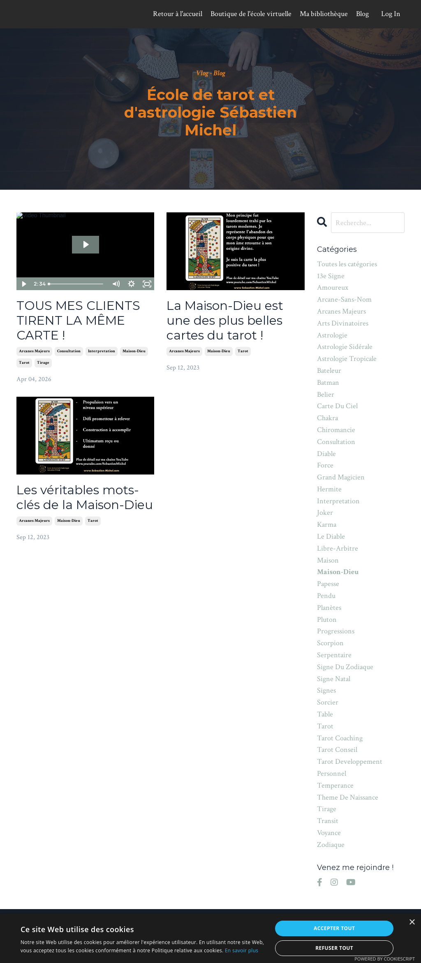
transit (327, 821)
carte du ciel (337, 406)
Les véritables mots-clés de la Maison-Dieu (84, 497)
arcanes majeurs (34, 351)
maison (328, 560)
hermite (329, 489)
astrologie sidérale (344, 346)
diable (326, 453)
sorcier (327, 702)
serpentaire (334, 655)
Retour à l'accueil (177, 14)
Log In (390, 14)
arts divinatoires (342, 323)
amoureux (332, 287)
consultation (69, 351)
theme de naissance (347, 797)
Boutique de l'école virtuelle (250, 14)
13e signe (331, 276)
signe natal (333, 679)
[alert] (210, 938)
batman (328, 382)
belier (325, 394)
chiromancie (336, 430)
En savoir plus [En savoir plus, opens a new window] (241, 950)
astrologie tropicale (347, 358)
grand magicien (341, 477)
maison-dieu (134, 351)
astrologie (332, 335)
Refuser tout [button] (334, 947)
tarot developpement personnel (349, 767)
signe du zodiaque (345, 667)
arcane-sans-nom (344, 299)
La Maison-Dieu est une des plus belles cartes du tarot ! (225, 320)
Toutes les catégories (347, 264)
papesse (328, 583)
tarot (24, 362)
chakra (327, 418)
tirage (43, 362)
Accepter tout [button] (334, 928)
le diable (331, 536)
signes (326, 690)
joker (325, 512)
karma (326, 524)
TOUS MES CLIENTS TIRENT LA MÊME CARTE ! (78, 320)
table (325, 714)
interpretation (101, 351)
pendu (326, 595)
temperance (335, 785)
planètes (329, 607)
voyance (329, 832)
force (325, 465)
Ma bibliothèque (324, 14)
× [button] (412, 922)
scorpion (330, 643)
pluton (327, 619)
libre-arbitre (337, 548)
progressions (335, 631)
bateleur (329, 370)
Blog (362, 14)
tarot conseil (337, 749)
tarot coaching (340, 738)
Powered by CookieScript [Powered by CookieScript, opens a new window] (384, 959)
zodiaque (331, 844)
